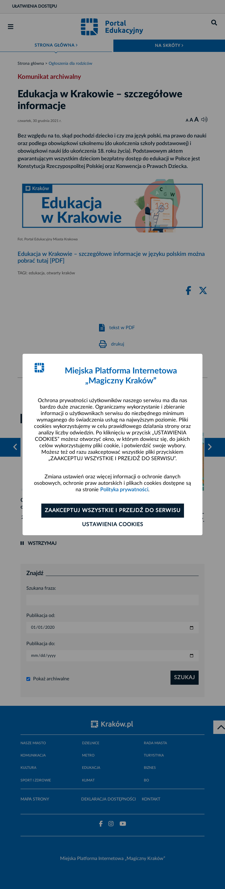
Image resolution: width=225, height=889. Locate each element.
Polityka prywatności (124, 489)
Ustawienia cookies (112, 524)
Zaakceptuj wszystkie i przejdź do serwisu (112, 510)
